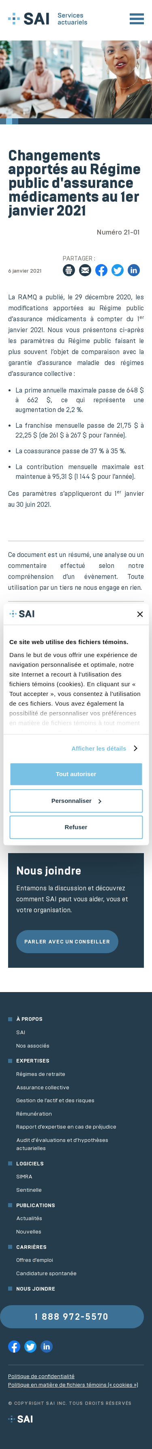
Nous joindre (35, 1288)
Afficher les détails (98, 748)
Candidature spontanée (46, 1273)
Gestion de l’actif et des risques (55, 1100)
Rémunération (34, 1113)
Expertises (32, 1060)
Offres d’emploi (34, 1260)
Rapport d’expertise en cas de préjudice (66, 1126)
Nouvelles (28, 1231)
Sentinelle (29, 1190)
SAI (20, 1032)
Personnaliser (76, 800)
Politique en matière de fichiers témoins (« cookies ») (73, 1385)
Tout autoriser (76, 773)
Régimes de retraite (40, 1074)
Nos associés (32, 1045)
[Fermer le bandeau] (140, 614)
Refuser (76, 827)
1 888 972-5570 (72, 1316)
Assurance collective (42, 1087)
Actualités (29, 1218)
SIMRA (24, 1176)
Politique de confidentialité (41, 1376)
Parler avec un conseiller (67, 941)
